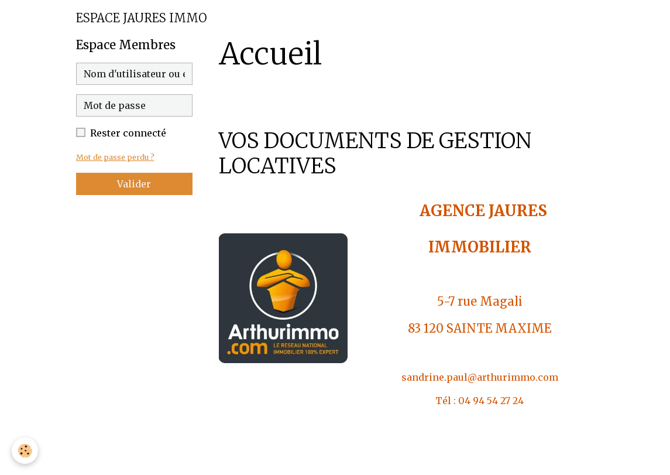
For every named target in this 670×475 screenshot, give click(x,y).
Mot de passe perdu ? (115, 157)
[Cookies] (25, 451)
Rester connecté (128, 133)
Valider (134, 184)
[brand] (141, 18)
